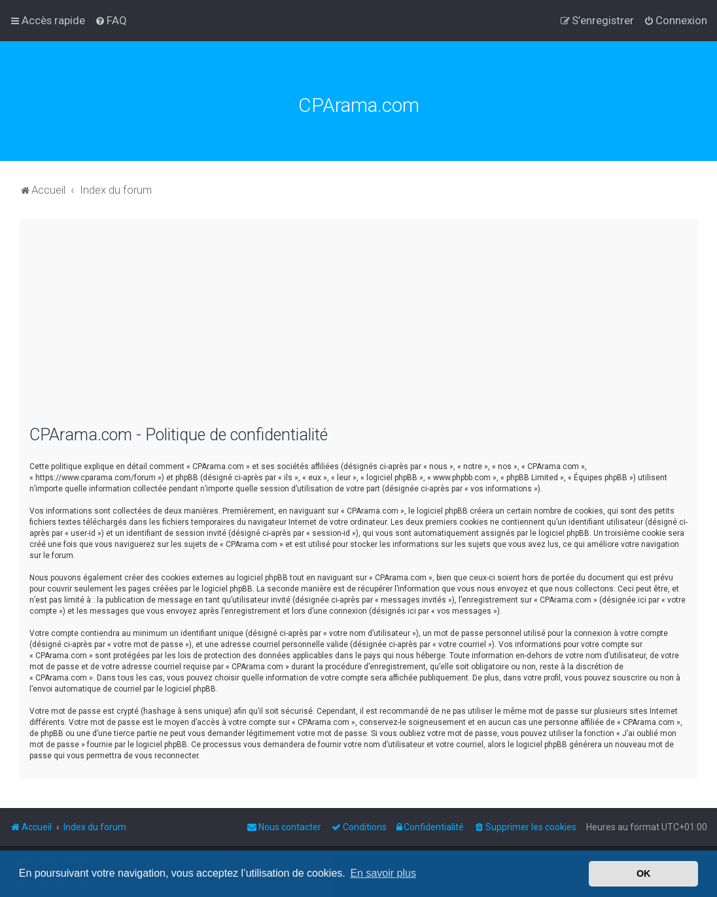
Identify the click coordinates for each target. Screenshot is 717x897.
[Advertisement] (358, 330)
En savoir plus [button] (383, 873)
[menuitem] (111, 20)
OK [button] (644, 873)
